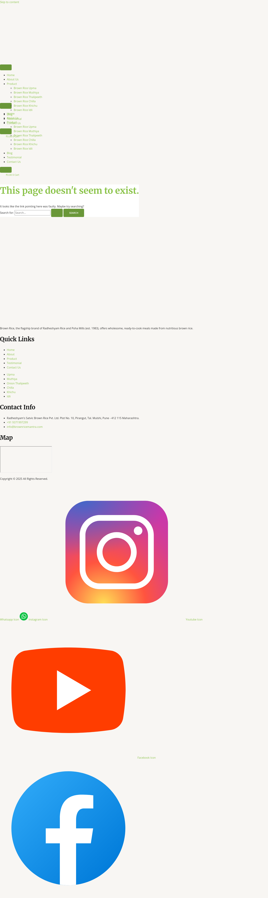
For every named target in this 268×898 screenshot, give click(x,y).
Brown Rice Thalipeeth (28, 97)
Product (12, 84)
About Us (13, 79)
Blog (9, 153)
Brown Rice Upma (25, 88)
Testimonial (14, 157)
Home (11, 75)
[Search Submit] (57, 213)
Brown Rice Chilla (25, 101)
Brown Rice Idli (23, 148)
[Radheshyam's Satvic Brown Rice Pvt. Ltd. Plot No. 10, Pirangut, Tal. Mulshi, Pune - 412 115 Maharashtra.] (26, 459)
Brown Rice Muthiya (26, 92)
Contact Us (14, 162)
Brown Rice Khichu (25, 144)
